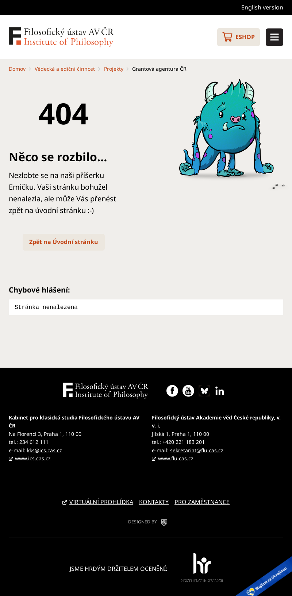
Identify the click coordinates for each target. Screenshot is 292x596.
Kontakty (154, 501)
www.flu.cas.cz (175, 457)
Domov (17, 68)
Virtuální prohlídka (101, 501)
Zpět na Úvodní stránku (63, 242)
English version (262, 7)
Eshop (245, 37)
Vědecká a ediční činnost (65, 68)
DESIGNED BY (142, 521)
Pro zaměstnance (202, 501)
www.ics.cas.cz (33, 457)
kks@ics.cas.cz (44, 449)
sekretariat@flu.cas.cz (196, 449)
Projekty (113, 68)
